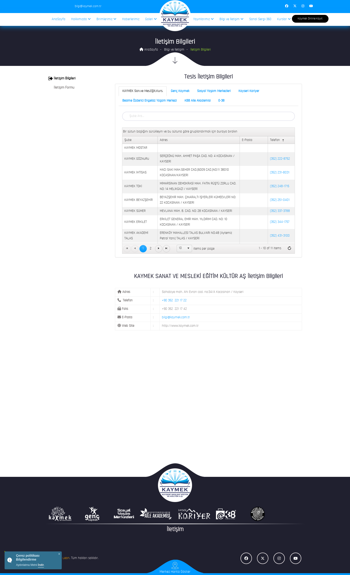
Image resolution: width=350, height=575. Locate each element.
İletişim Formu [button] (61, 87)
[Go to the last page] (166, 248)
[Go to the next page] (158, 248)
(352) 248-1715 (279, 186)
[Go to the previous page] (135, 248)
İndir (41, 565)
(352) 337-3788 (280, 211)
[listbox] (184, 248)
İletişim (175, 529)
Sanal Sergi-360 (260, 19)
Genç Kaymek (180, 91)
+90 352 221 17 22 (174, 300)
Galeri (151, 19)
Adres (164, 140)
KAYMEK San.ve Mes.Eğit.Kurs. (142, 91)
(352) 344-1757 (279, 222)
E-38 (221, 101)
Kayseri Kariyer (248, 91)
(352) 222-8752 (280, 159)
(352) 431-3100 (280, 236)
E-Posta (247, 140)
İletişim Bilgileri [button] (61, 78)
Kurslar (284, 19)
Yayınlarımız (203, 19)
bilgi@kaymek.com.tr (176, 317)
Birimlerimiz (106, 19)
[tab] (75, 78)
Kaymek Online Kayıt (310, 18)
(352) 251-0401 (280, 200)
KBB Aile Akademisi (197, 101)
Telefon (277, 140)
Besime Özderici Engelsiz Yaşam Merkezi (149, 101)
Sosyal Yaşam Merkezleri (214, 91)
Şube (127, 140)
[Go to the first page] (127, 248)
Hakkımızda (81, 19)
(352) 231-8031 (279, 172)
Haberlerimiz (130, 19)
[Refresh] (289, 248)
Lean (66, 558)
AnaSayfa (58, 19)
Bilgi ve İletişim (231, 19)
